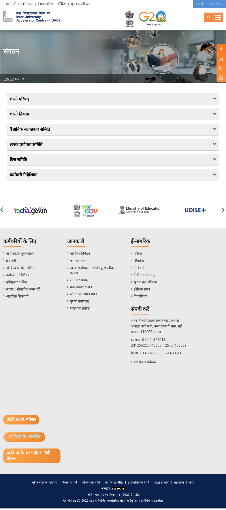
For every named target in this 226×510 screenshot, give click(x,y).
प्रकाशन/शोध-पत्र (81, 288)
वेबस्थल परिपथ (45, 4)
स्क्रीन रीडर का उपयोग (44, 484)
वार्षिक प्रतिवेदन (80, 254)
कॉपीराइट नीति (114, 484)
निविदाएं (139, 268)
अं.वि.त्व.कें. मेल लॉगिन (20, 268)
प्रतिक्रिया (61, 4)
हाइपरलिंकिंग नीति (138, 484)
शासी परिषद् (19, 99)
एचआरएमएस (216, 4)
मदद (191, 484)
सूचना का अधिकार (80, 4)
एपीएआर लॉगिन (16, 283)
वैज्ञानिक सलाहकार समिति (30, 130)
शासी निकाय (19, 114)
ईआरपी (198, 4)
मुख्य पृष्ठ (8, 78)
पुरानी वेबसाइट (79, 302)
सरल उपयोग (161, 484)
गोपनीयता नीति (91, 484)
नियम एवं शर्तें (69, 484)
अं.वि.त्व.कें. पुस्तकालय (20, 254)
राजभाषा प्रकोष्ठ (80, 309)
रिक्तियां (139, 261)
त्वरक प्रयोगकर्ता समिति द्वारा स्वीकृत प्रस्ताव (93, 271)
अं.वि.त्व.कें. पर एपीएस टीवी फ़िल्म (29, 457)
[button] (224, 211)
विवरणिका (140, 297)
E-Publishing (144, 276)
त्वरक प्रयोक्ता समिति (26, 145)
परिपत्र (138, 254)
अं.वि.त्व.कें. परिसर (21, 421)
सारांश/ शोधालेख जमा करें (23, 290)
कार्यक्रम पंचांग (79, 261)
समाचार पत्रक (79, 281)
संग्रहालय (179, 484)
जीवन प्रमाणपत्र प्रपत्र (83, 295)
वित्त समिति (18, 161)
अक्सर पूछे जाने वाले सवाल (19, 4)
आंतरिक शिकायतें (17, 297)
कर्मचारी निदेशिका (24, 176)
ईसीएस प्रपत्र (142, 290)
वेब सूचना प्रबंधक (145, 363)
